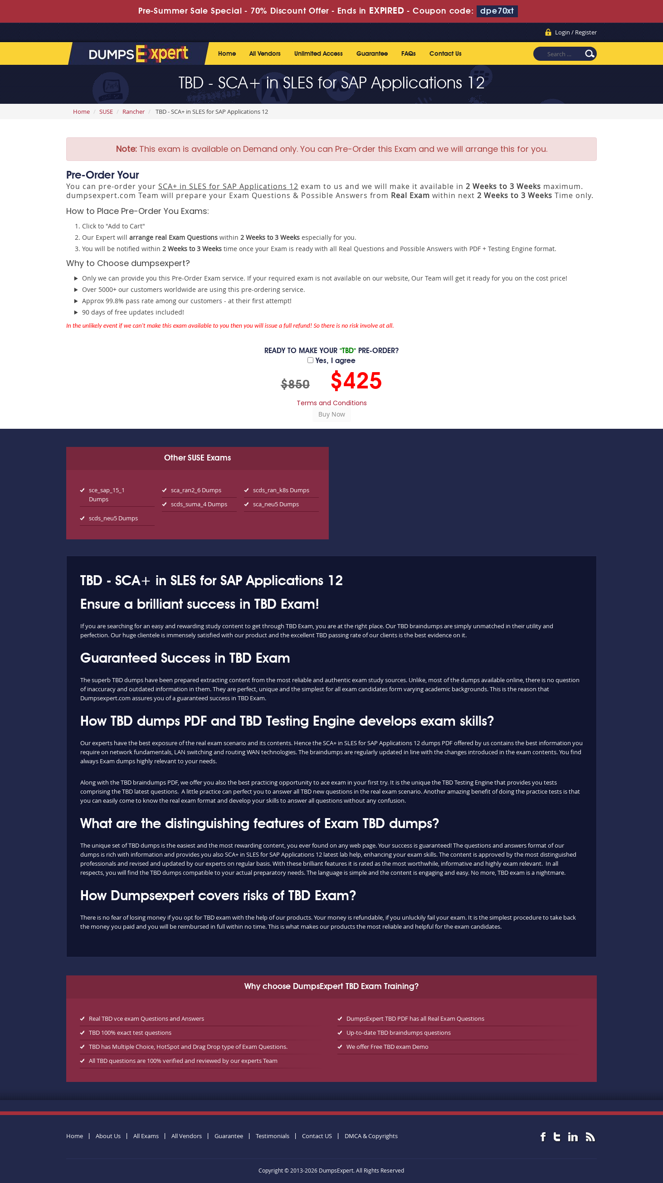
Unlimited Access (318, 54)
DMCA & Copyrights (371, 1136)
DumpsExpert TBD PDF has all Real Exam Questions (415, 1018)
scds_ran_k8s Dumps (281, 490)
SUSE (106, 111)
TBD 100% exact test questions (130, 1032)
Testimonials (272, 1136)
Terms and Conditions (332, 402)
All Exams (146, 1136)
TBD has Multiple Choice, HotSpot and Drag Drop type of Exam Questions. (188, 1046)
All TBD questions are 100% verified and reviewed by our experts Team (183, 1061)
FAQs (408, 54)
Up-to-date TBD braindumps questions (398, 1032)
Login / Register (576, 32)
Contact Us (445, 54)
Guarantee (372, 54)
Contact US (317, 1136)
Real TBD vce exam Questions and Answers (146, 1018)
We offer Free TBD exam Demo (387, 1046)
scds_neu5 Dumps (113, 518)
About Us (108, 1136)
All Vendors (265, 54)
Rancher (133, 111)
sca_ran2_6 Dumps (196, 490)
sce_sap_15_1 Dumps (107, 494)
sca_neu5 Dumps (276, 504)
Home (227, 54)
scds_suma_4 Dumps (199, 504)
